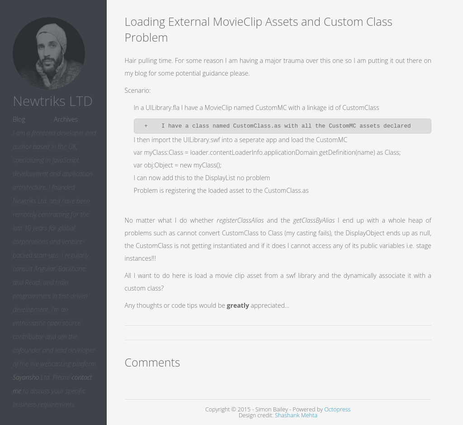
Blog (19, 119)
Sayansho (26, 377)
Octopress (337, 409)
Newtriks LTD (53, 100)
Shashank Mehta (296, 415)
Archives (66, 119)
